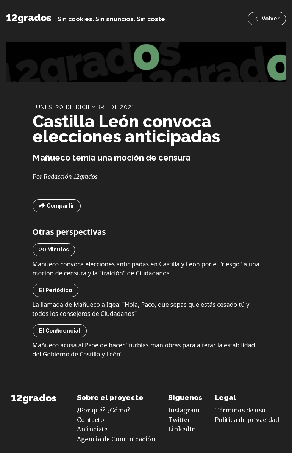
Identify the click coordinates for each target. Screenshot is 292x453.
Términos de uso (240, 410)
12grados (29, 17)
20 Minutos (54, 250)
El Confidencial (59, 331)
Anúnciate (92, 429)
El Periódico (55, 290)
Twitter (179, 419)
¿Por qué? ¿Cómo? (103, 410)
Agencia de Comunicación (116, 439)
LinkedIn (182, 429)
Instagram (184, 410)
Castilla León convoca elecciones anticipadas (126, 128)
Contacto (90, 419)
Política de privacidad (247, 419)
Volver (267, 19)
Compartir (56, 206)
